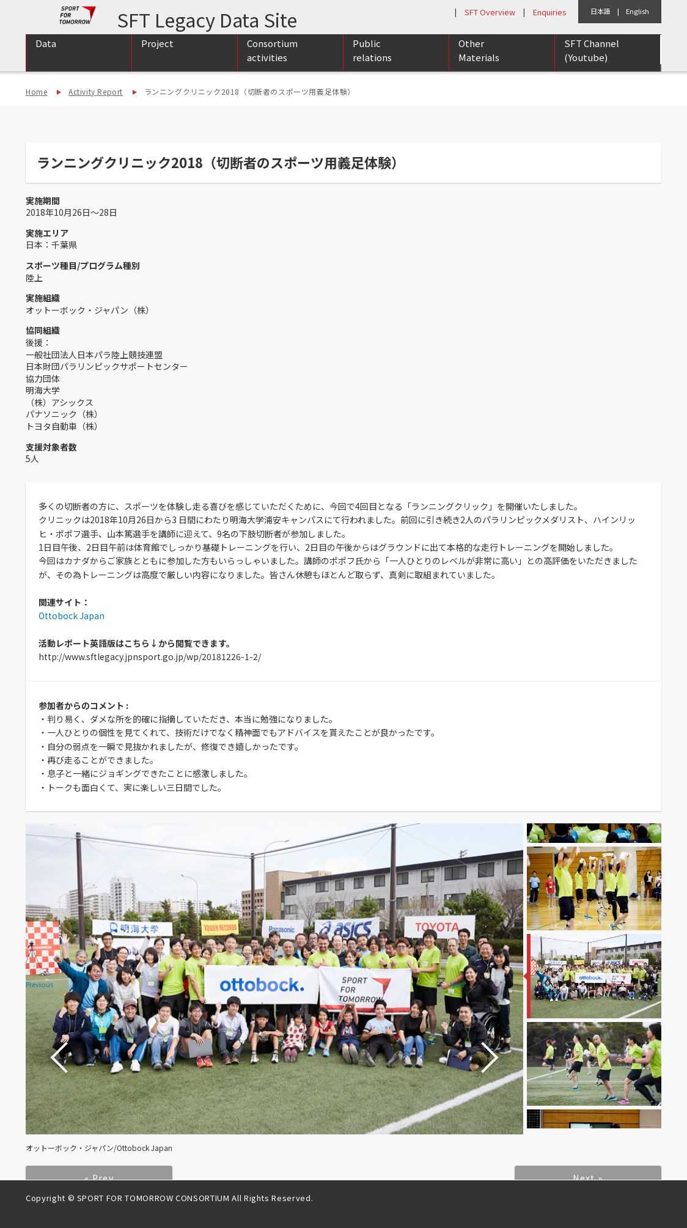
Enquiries (549, 12)
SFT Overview (490, 12)
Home (36, 91)
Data (45, 56)
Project (157, 56)
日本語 (600, 11)
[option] (274, 978)
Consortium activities (272, 63)
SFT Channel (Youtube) (591, 63)
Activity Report (95, 91)
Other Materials (478, 63)
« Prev (99, 1178)
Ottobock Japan (72, 615)
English (637, 11)
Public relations (372, 63)
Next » (588, 1178)
